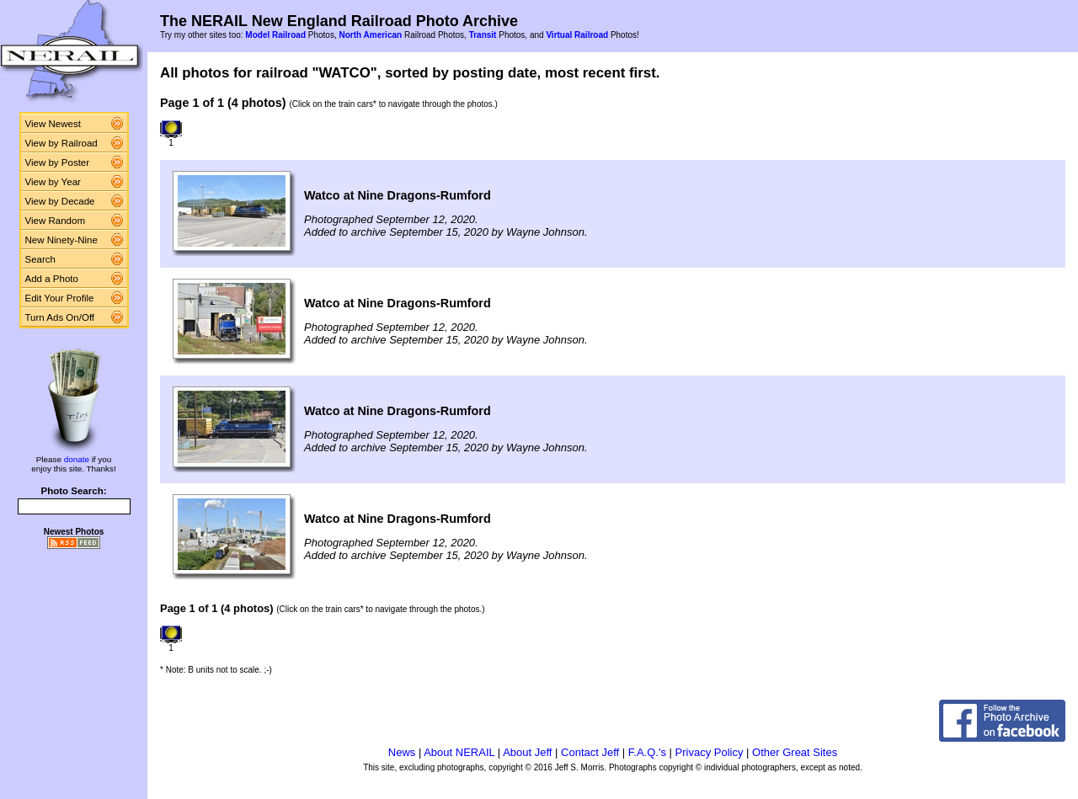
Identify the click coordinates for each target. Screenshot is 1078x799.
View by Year (53, 182)
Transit (483, 35)
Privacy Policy (709, 752)
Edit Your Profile (59, 298)
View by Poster (57, 162)
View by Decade (60, 201)
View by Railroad (61, 143)
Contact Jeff (590, 752)
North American (370, 35)
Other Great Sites (794, 752)
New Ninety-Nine (61, 240)
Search (40, 259)
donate (76, 459)
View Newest (53, 124)
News (402, 752)
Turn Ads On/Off (60, 317)
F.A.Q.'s (647, 752)
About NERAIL (459, 752)
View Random (55, 221)
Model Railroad (275, 35)
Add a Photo (51, 279)
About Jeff (527, 752)
